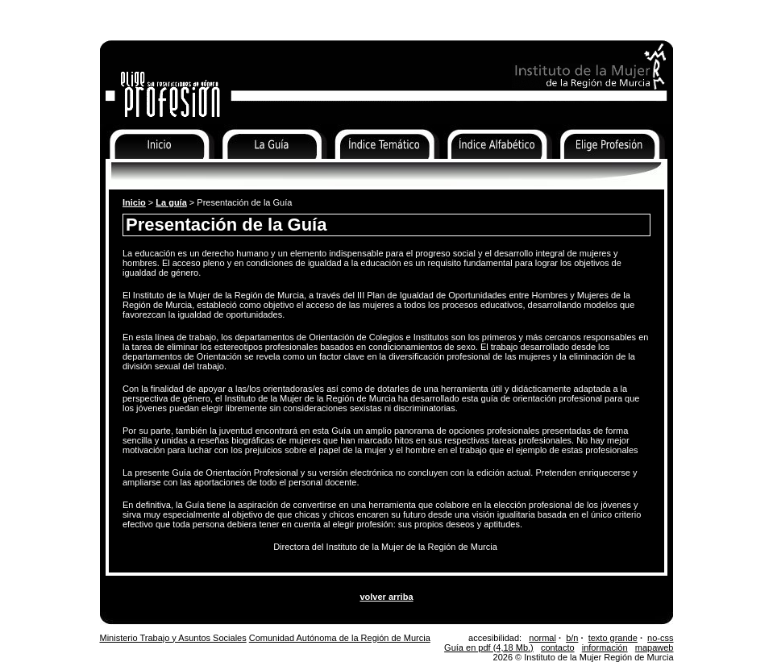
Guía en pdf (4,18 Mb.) (489, 647)
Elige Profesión (590, 169)
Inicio (112, 169)
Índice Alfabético (480, 169)
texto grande (613, 638)
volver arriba (386, 597)
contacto (558, 647)
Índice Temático (365, 169)
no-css (660, 638)
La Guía (234, 169)
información (605, 647)
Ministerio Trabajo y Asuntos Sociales (173, 638)
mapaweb (654, 647)
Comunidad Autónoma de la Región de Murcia (339, 638)
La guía (171, 202)
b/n (572, 638)
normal (542, 638)
